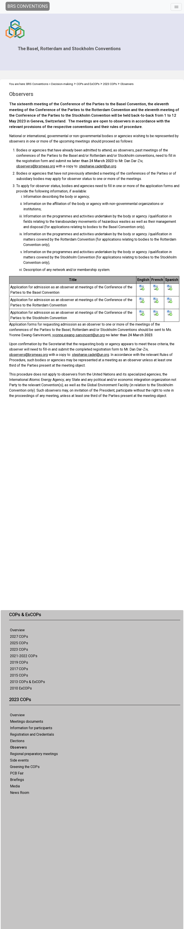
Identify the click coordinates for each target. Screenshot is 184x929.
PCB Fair (17, 773)
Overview (17, 630)
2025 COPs (19, 643)
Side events (19, 760)
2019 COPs (19, 662)
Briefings (17, 780)
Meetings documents (26, 721)
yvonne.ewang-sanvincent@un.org (78, 335)
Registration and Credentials (32, 734)
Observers (18, 747)
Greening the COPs (25, 767)
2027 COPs (19, 636)
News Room (19, 793)
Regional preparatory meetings (34, 754)
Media (15, 786)
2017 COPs (19, 669)
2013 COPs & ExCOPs (27, 682)
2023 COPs (19, 649)
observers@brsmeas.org (35, 166)
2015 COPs (19, 675)
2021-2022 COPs (23, 656)
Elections (17, 741)
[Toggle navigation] (176, 7)
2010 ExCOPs (21, 688)
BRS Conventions (37, 84)
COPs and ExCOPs (88, 84)
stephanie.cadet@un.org (97, 166)
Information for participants (31, 728)
